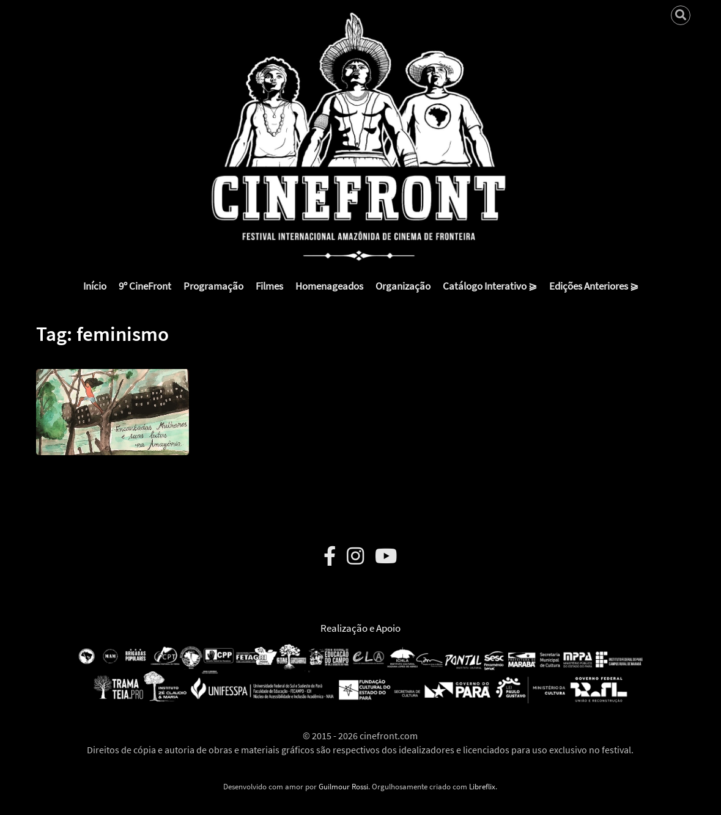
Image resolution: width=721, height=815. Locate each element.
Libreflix (482, 786)
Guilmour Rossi (343, 786)
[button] (112, 403)
